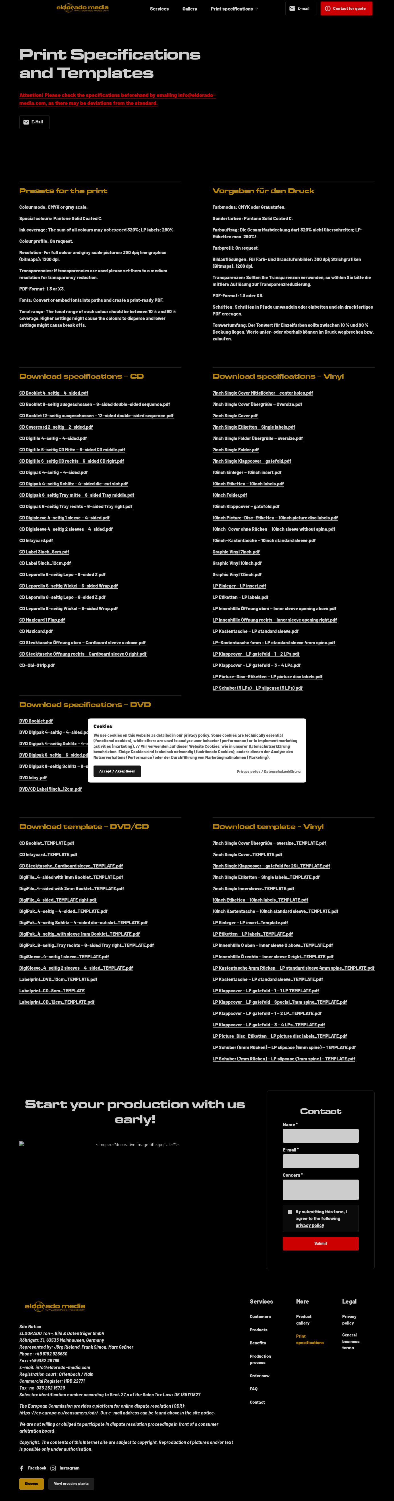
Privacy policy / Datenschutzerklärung (268, 771)
